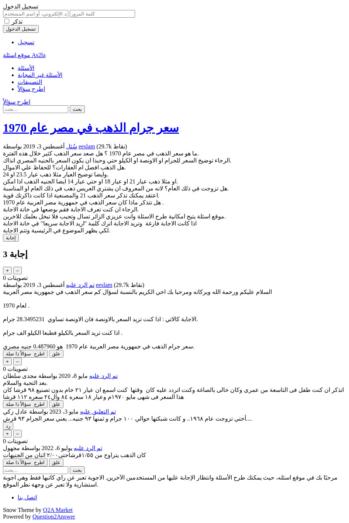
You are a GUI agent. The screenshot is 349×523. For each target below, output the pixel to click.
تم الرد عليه (80, 285)
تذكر (17, 21)
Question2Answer (53, 516)
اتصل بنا (27, 497)
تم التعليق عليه (98, 411)
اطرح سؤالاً (31, 89)
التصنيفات (30, 82)
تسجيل (26, 42)
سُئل (71, 146)
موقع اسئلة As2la (24, 55)
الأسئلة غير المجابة (40, 75)
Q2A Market (58, 510)
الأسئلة (26, 68)
